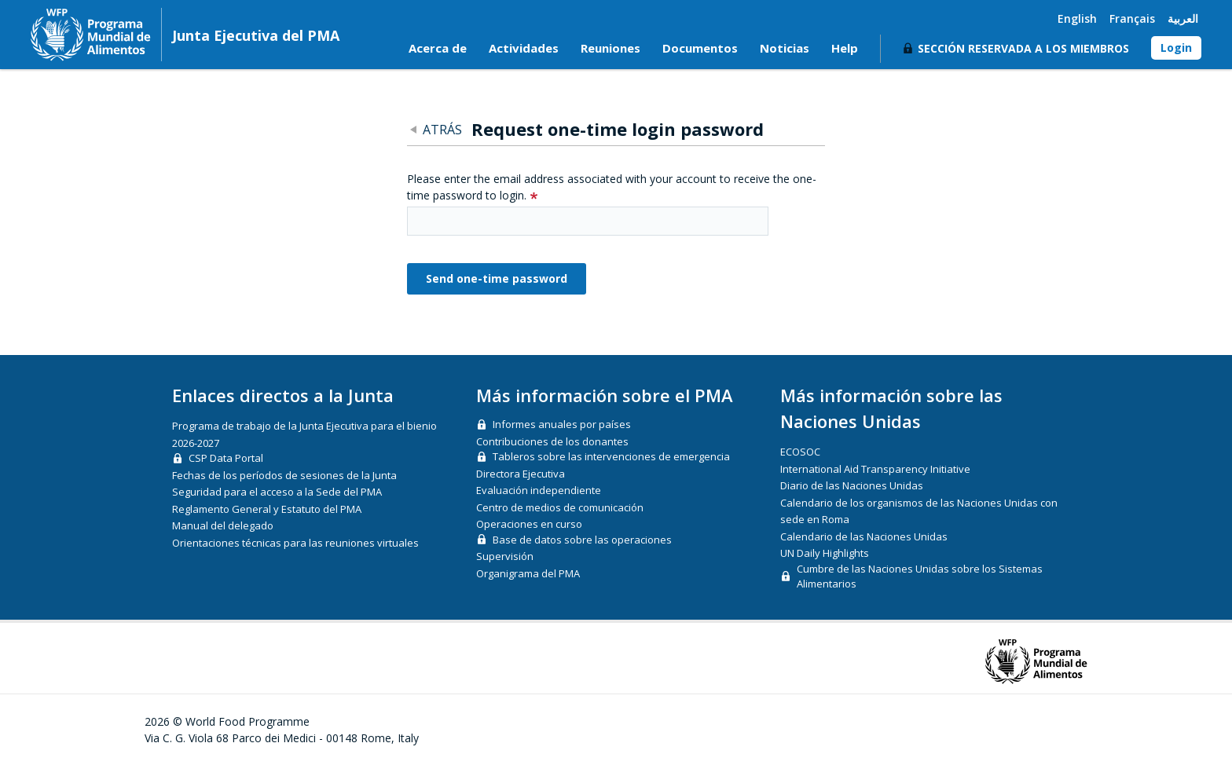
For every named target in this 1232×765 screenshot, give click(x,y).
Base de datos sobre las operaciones (582, 540)
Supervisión (505, 556)
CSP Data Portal (226, 458)
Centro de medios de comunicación (560, 507)
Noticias (784, 48)
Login (1176, 47)
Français (1132, 18)
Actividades (524, 48)
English (1077, 18)
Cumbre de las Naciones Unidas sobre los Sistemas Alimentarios (920, 576)
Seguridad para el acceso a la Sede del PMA (277, 492)
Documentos (700, 48)
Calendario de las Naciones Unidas (864, 536)
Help (844, 48)
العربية (1183, 18)
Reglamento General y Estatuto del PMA (266, 509)
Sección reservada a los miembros (1023, 48)
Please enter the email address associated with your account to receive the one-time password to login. (611, 187)
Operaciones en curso (529, 524)
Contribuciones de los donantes (552, 441)
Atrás (442, 129)
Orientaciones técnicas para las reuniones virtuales (295, 543)
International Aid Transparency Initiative (875, 469)
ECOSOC (800, 452)
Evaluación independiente (538, 490)
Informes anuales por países (562, 424)
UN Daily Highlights (824, 553)
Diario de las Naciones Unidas (851, 485)
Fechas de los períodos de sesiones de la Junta (284, 475)
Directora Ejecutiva (520, 474)
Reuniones (610, 48)
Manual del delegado (222, 525)
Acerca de (438, 48)
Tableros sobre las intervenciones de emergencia (611, 456)
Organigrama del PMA (528, 573)
